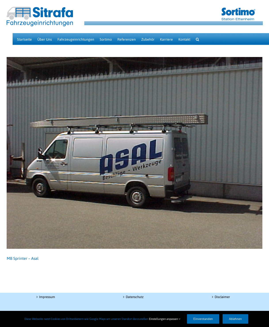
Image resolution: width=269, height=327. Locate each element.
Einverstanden (203, 319)
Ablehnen (235, 319)
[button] (197, 39)
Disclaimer (222, 297)
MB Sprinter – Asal (22, 258)
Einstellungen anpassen (164, 319)
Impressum (47, 297)
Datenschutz (134, 297)
